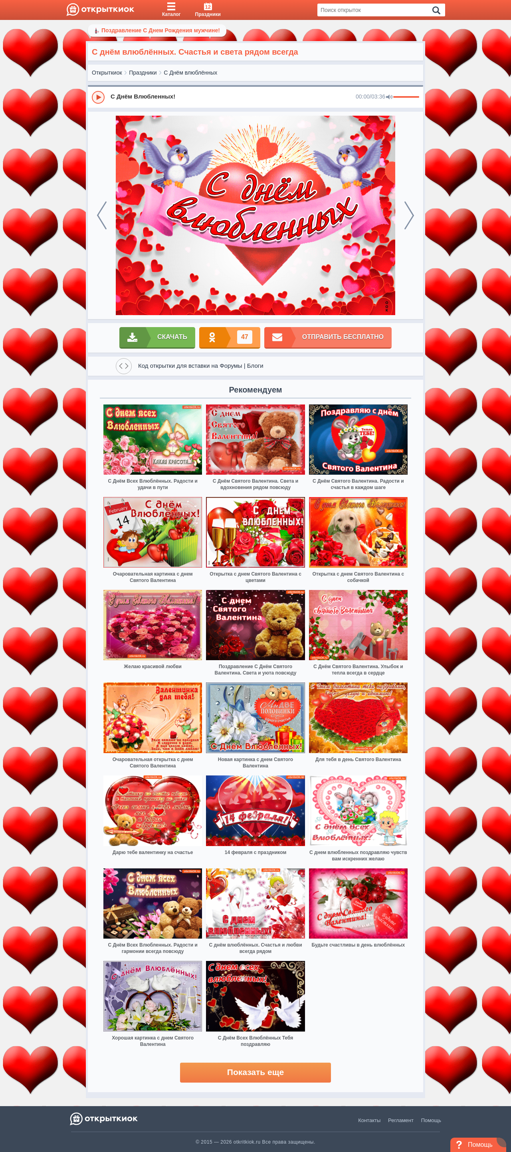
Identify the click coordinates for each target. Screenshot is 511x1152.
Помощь (431, 1120)
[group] (255, 97)
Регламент (401, 1120)
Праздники (142, 72)
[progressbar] (406, 97)
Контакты (369, 1120)
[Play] (98, 97)
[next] (409, 215)
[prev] (102, 215)
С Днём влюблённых (190, 72)
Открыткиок (107, 72)
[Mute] (389, 97)
